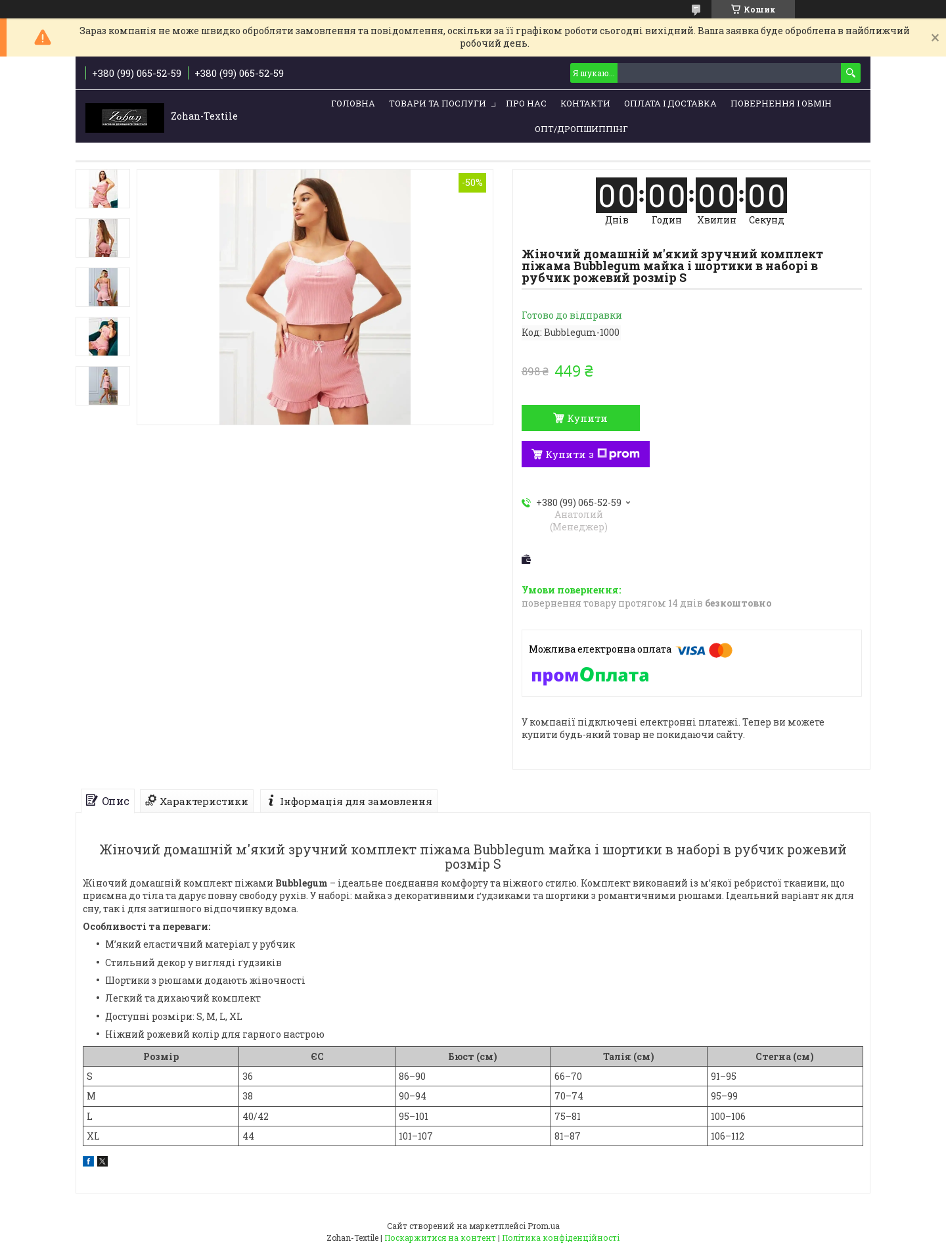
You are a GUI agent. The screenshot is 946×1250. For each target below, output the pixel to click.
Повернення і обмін (781, 103)
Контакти (585, 103)
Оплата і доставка (670, 103)
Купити (587, 418)
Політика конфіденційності (560, 1237)
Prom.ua (544, 1225)
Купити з (592, 454)
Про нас (526, 103)
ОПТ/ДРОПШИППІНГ (581, 129)
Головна (353, 103)
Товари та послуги (437, 103)
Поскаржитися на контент (440, 1237)
